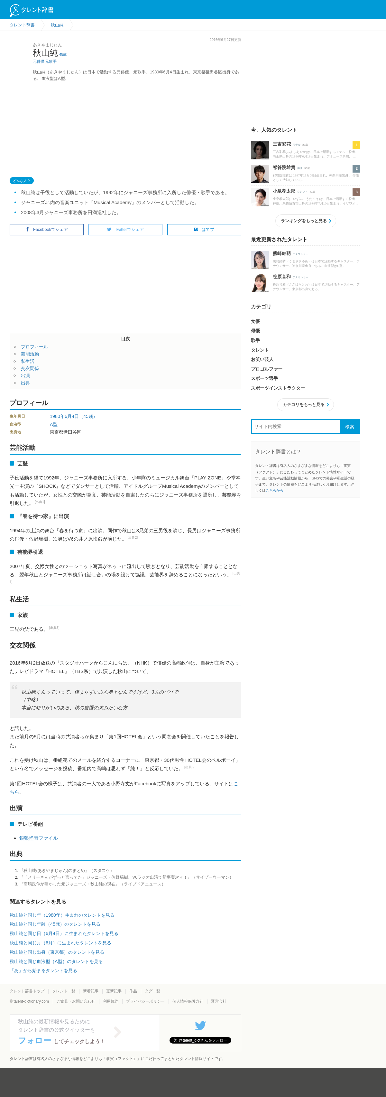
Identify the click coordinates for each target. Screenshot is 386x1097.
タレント (302, 191)
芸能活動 (30, 353)
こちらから (274, 490)
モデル (296, 144)
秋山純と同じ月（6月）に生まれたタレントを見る (60, 942)
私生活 (27, 361)
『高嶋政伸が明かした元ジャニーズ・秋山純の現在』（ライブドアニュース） (92, 884)
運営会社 (218, 1001)
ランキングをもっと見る (304, 220)
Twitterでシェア (125, 229)
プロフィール (34, 346)
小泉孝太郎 (284, 191)
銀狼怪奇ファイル (38, 838)
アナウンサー (300, 254)
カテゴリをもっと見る (304, 404)
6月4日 (72, 416)
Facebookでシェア (46, 229)
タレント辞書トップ (27, 991)
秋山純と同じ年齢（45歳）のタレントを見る (55, 924)
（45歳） (88, 416)
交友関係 (30, 368)
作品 (133, 991)
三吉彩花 (282, 144)
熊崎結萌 (282, 253)
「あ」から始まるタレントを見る (43, 970)
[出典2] (133, 537)
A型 (54, 424)
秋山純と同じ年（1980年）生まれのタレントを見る (62, 915)
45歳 (63, 54)
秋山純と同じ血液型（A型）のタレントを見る (56, 961)
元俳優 (38, 61)
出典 (25, 382)
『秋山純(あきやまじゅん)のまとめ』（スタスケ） (66, 870)
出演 (25, 375)
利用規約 (110, 1001)
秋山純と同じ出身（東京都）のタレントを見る (57, 952)
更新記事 (114, 991)
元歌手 (51, 61)
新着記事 (90, 991)
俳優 (299, 168)
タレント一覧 (63, 991)
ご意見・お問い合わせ (76, 1001)
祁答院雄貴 (284, 167)
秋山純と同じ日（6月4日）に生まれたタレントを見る (64, 933)
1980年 (57, 416)
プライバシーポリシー (145, 1001)
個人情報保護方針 (187, 1001)
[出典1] (40, 502)
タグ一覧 (152, 991)
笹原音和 (282, 276)
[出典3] (54, 627)
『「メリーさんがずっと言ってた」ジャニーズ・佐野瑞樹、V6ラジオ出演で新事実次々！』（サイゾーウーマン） (126, 877)
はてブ (204, 229)
